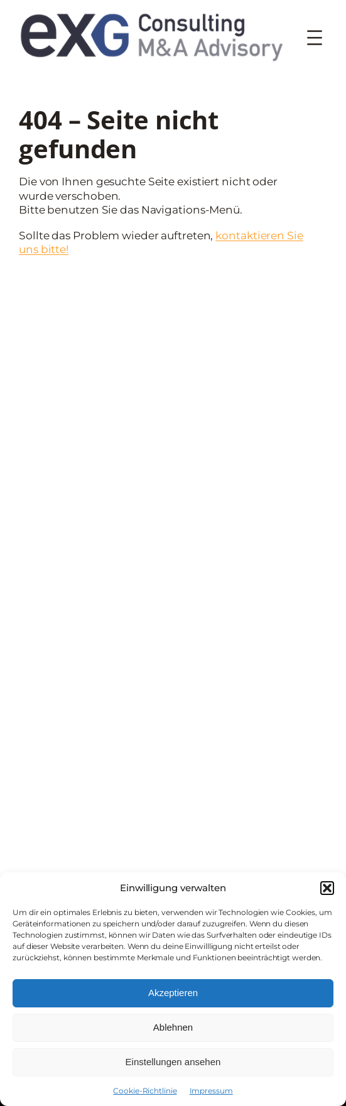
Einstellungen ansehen (173, 1061)
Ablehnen (173, 1027)
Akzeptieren (173, 992)
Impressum (211, 1090)
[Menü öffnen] (314, 37)
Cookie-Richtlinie (144, 1090)
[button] (327, 888)
